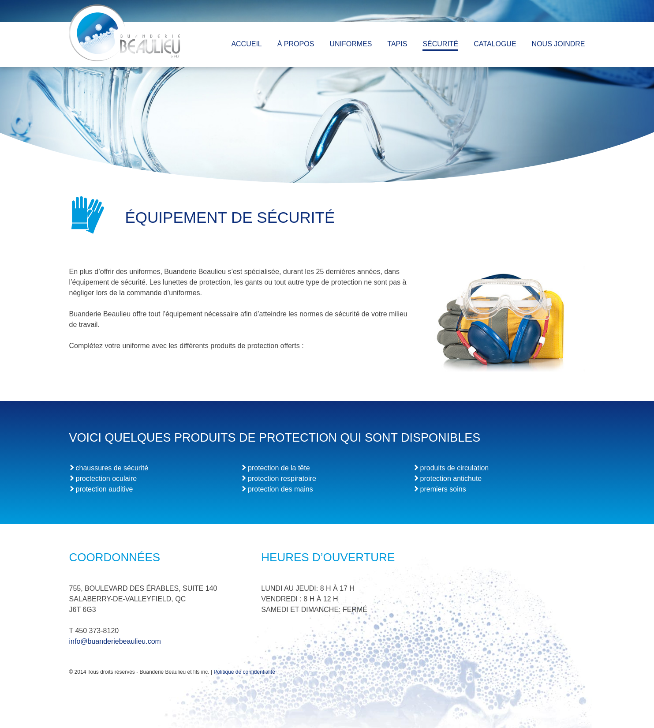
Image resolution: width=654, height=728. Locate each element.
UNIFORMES (350, 44)
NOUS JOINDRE (558, 44)
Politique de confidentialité (244, 672)
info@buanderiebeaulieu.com (115, 641)
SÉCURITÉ (440, 44)
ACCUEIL (246, 44)
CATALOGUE (495, 44)
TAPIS (397, 44)
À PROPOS (295, 44)
